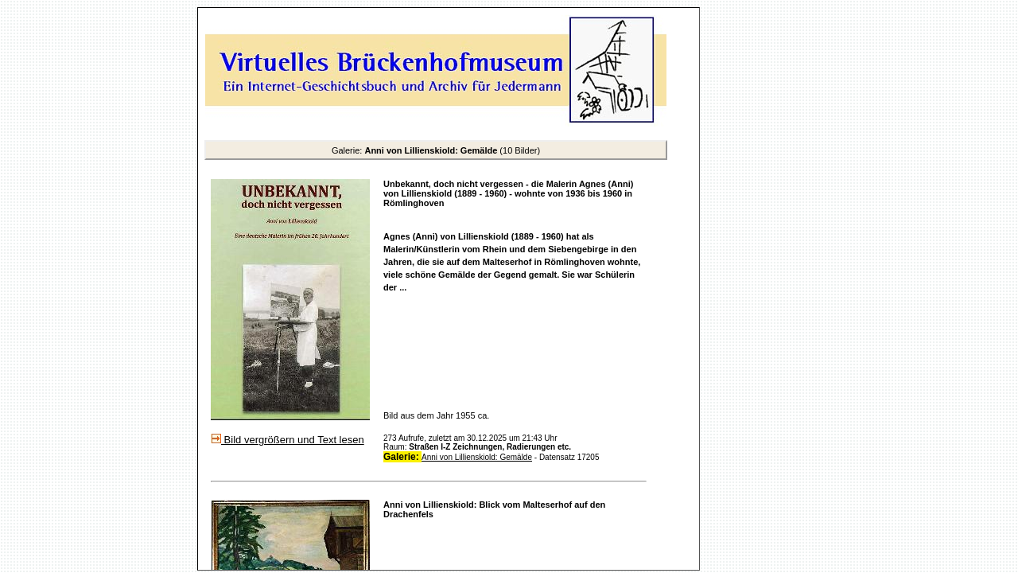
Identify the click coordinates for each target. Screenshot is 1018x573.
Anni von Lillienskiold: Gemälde (477, 457)
